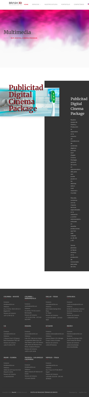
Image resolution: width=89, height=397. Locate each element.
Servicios (35, 4)
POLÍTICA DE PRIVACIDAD (37, 392)
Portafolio (65, 4)
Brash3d (14, 392)
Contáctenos (79, 4)
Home (26, 4)
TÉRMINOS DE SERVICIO (50, 392)
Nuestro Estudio (51, 4)
